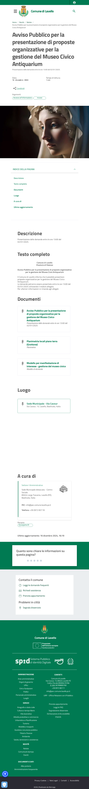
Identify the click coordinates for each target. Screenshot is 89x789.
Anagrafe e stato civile (26, 707)
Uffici (26, 685)
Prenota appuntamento (58, 704)
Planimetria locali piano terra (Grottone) (42, 342)
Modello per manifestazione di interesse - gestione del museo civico (46, 364)
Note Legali (54, 780)
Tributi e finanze (26, 733)
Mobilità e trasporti (26, 726)
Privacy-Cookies (40, 780)
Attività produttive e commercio (26, 717)
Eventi (26, 755)
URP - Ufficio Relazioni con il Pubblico (58, 695)
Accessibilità (74, 780)
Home (14, 22)
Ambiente (26, 736)
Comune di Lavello (42, 11)
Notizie (29, 22)
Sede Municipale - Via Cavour (42, 404)
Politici (26, 691)
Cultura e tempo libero (26, 710)
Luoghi (26, 698)
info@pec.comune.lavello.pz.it (58, 691)
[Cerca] (74, 11)
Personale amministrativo (26, 695)
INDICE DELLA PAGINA (24, 169)
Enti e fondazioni (26, 688)
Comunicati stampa (26, 751)
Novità (21, 22)
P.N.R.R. (58, 717)
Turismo (26, 723)
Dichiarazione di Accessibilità (58, 713)
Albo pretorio (26, 766)
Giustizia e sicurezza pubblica (26, 730)
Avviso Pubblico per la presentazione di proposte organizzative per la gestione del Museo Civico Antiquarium (46, 315)
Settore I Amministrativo (32, 485)
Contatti (58, 674)
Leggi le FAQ (58, 707)
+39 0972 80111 (58, 688)
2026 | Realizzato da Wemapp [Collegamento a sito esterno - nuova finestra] (44, 787)
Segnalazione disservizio (58, 710)
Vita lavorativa (26, 713)
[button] (74, 2)
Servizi (26, 702)
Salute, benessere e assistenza (26, 739)
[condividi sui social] (18, 88)
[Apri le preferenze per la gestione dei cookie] (4, 785)
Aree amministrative (26, 678)
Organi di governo (26, 682)
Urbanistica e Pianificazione (26, 720)
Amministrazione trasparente (26, 769)
